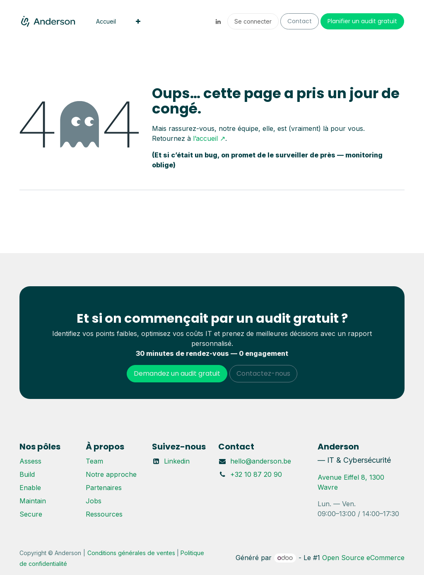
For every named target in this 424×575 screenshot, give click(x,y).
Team (94, 461)
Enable (30, 487)
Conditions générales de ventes (131, 552)
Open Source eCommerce (363, 557)
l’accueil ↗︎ (209, 138)
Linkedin (177, 461)
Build (27, 474)
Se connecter (253, 21)
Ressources (104, 514)
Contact (299, 21)
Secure (30, 514)
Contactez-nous (263, 373)
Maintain (32, 501)
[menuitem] (106, 21)
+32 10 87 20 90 (256, 474)
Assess (30, 461)
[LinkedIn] (218, 21)
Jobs (93, 501)
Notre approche (111, 474)
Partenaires (104, 487)
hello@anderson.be (260, 461)
